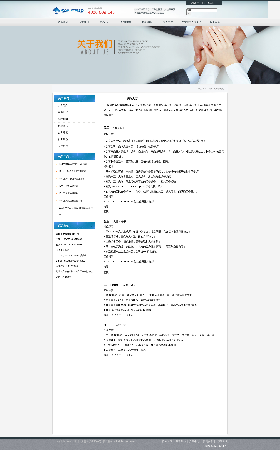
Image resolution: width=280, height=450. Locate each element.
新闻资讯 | (209, 441)
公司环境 (63, 132)
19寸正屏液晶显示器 (68, 193)
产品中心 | (195, 441)
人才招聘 (63, 146)
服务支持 (168, 21)
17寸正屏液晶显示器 (68, 186)
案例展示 (126, 21)
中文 (203, 3)
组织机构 (63, 119)
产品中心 (105, 21)
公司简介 (63, 105)
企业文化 (63, 125)
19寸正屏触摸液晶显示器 (70, 200)
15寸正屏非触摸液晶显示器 (72, 178)
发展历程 (63, 112)
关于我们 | (182, 441)
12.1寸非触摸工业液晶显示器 (72, 171)
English (211, 3)
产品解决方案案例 (191, 21)
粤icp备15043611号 (216, 445)
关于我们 (84, 21)
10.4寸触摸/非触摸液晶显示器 (73, 164)
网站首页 (63, 21)
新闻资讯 (147, 21)
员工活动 (63, 139)
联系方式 (215, 21)
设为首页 (195, 3)
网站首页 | (168, 441)
